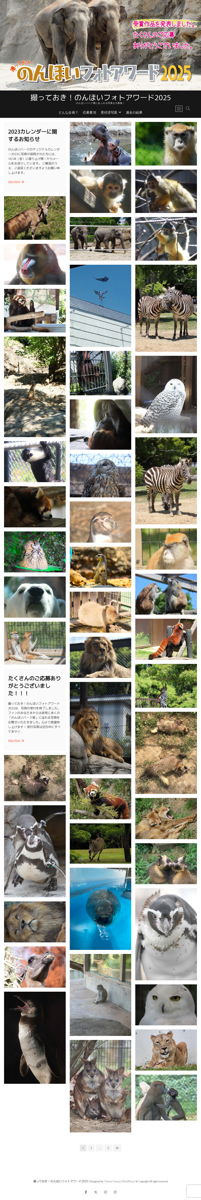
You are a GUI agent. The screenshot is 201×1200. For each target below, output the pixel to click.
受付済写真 (109, 113)
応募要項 (89, 113)
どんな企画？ (68, 113)
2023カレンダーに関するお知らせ (32, 135)
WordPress (128, 1181)
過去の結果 (134, 113)
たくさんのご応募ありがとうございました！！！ (34, 685)
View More (15, 182)
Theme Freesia (112, 1181)
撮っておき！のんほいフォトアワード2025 (100, 96)
